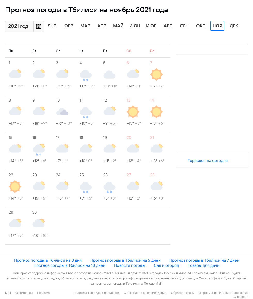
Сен (184, 26)
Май (118, 26)
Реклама (43, 293)
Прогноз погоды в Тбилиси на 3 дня (48, 260)
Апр (101, 26)
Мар (85, 26)
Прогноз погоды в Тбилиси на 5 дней (125, 260)
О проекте (241, 297)
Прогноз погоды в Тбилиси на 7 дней (204, 260)
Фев (68, 26)
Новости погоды (129, 265)
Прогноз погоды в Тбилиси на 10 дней (69, 265)
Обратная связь (182, 293)
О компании (24, 293)
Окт (200, 26)
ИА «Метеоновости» (233, 293)
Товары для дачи (203, 265)
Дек (234, 26)
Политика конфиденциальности (96, 293)
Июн (134, 26)
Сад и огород (166, 265)
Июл (151, 26)
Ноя (217, 26)
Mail (8, 293)
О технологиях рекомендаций (145, 293)
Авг (168, 26)
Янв (52, 26)
